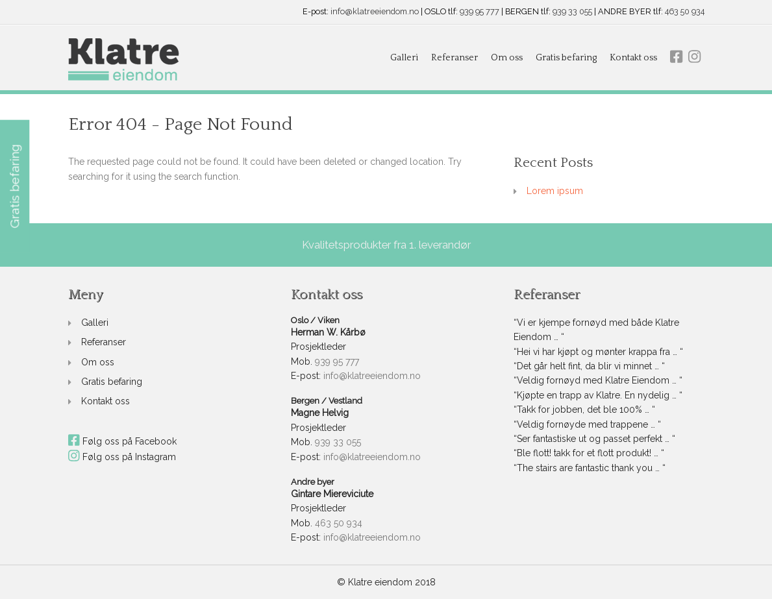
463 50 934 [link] (684, 12)
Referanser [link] (454, 58)
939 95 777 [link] (479, 12)
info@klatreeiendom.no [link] (374, 12)
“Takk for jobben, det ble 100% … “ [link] (584, 409)
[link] (123, 60)
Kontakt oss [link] (633, 58)
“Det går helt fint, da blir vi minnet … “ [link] (589, 366)
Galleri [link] (404, 58)
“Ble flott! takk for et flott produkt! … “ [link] (589, 453)
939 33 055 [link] (572, 12)
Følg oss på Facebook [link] (122, 441)
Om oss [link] (507, 58)
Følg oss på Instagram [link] (122, 457)
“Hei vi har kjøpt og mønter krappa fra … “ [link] (598, 352)
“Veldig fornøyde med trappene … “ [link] (587, 424)
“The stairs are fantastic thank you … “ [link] (590, 468)
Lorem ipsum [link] (555, 191)
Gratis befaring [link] (566, 58)
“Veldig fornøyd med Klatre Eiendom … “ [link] (598, 380)
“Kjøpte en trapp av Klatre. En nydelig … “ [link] (598, 395)
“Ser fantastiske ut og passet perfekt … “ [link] (594, 439)
